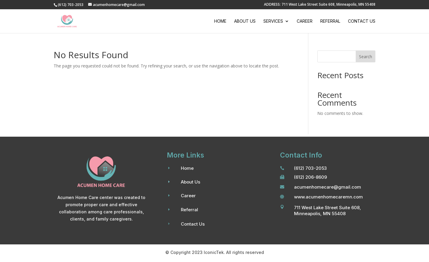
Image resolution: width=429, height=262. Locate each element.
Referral (330, 21)
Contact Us (361, 21)
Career (305, 21)
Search (365, 56)
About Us (245, 21)
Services (273, 21)
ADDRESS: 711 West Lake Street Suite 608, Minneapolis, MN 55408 (319, 5)
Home (220, 21)
